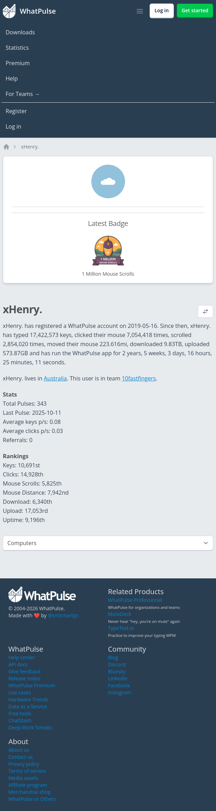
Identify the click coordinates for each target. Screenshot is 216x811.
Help (12, 78)
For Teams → (23, 94)
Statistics (17, 47)
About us (18, 750)
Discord (117, 664)
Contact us (20, 757)
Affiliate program (27, 785)
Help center (21, 657)
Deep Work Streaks (30, 727)
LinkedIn (118, 678)
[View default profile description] (205, 312)
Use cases (19, 692)
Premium (18, 63)
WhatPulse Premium (31, 685)
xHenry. (30, 146)
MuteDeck (119, 614)
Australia (55, 378)
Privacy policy (23, 764)
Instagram (119, 692)
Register (16, 111)
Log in (13, 126)
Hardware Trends (28, 699)
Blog (113, 657)
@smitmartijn (63, 615)
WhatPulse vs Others (32, 799)
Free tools (19, 713)
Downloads (20, 32)
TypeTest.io (121, 628)
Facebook (119, 685)
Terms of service (27, 771)
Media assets (23, 778)
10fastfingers (139, 378)
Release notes (24, 678)
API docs (18, 664)
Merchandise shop (29, 792)
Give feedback (24, 671)
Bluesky (117, 671)
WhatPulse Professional (135, 600)
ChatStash (20, 720)
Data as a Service (27, 706)
